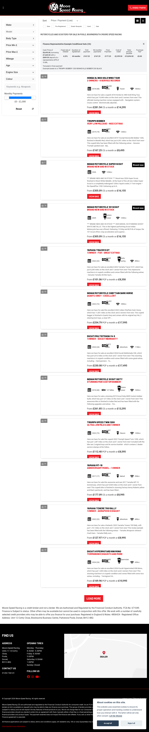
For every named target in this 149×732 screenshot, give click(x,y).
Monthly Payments (13, 93)
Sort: (45, 20)
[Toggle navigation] (3, 8)
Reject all (131, 723)
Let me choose (115, 716)
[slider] (6, 98)
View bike (94, 113)
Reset (25, 109)
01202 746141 (138, 7)
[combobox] (20, 24)
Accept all (108, 723)
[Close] (143, 43)
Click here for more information (13, 726)
